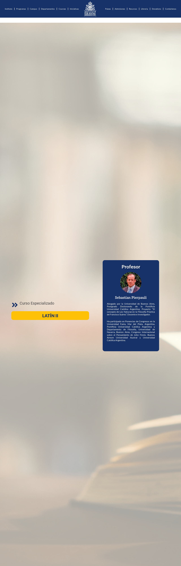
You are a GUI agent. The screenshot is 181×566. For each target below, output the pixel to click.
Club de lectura (158, 2)
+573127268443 (16, 2)
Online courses (140, 2)
